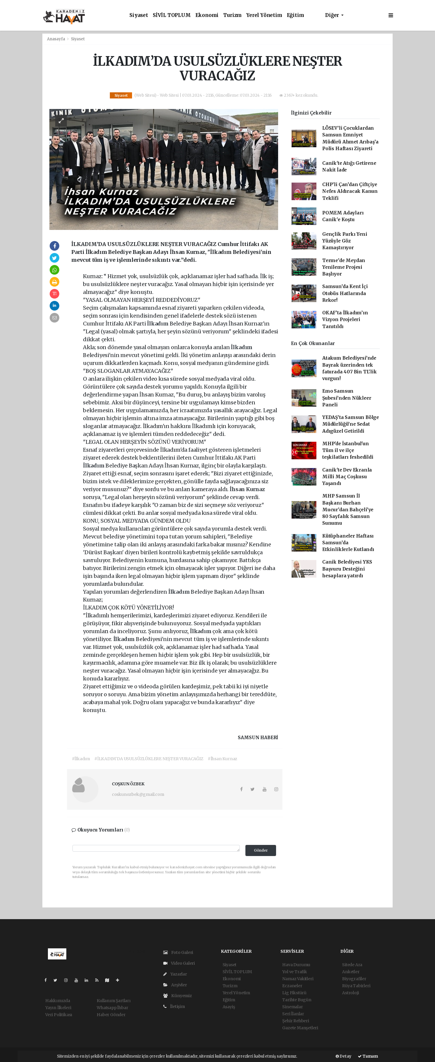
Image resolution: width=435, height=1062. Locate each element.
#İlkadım (81, 758)
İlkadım (158, 323)
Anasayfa (56, 39)
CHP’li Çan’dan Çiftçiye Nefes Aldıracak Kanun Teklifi (350, 191)
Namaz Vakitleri (297, 978)
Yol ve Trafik (294, 971)
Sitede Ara (352, 964)
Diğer (332, 15)
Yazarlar (175, 974)
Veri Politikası (58, 1014)
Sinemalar (292, 1006)
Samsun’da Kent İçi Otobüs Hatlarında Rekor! (345, 293)
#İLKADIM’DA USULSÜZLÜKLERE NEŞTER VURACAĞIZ (148, 758)
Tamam (368, 1056)
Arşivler (175, 984)
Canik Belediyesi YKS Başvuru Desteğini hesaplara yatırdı (347, 568)
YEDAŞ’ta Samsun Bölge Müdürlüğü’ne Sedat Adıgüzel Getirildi (350, 424)
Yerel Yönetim (264, 15)
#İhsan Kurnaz (223, 758)
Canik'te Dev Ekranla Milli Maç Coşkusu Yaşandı (347, 476)
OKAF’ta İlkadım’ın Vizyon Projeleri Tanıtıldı (345, 319)
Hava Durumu (296, 964)
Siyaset (138, 15)
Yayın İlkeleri (58, 1007)
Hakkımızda (57, 1000)
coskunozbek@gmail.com (138, 794)
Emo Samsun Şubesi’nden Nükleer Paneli (346, 398)
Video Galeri (179, 963)
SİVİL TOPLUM (172, 15)
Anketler (350, 971)
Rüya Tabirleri (356, 985)
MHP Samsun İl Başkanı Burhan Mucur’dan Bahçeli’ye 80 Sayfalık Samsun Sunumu (347, 509)
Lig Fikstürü (294, 992)
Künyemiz (177, 995)
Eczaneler (292, 985)
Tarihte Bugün (296, 999)
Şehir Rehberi (295, 1020)
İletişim (174, 1006)
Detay (343, 1056)
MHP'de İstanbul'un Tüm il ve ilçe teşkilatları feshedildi (347, 450)
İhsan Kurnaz (247, 489)
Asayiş (229, 1006)
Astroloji (350, 992)
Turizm (232, 15)
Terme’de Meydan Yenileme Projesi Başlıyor (343, 267)
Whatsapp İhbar (112, 1007)
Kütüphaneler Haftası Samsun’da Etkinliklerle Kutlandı (348, 542)
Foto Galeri (178, 952)
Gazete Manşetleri (300, 1027)
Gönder (261, 850)
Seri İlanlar (293, 1013)
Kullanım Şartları (114, 1000)
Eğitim (295, 15)
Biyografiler (354, 978)
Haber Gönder (111, 1014)
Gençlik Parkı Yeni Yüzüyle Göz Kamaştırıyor (344, 241)
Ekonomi (207, 15)
